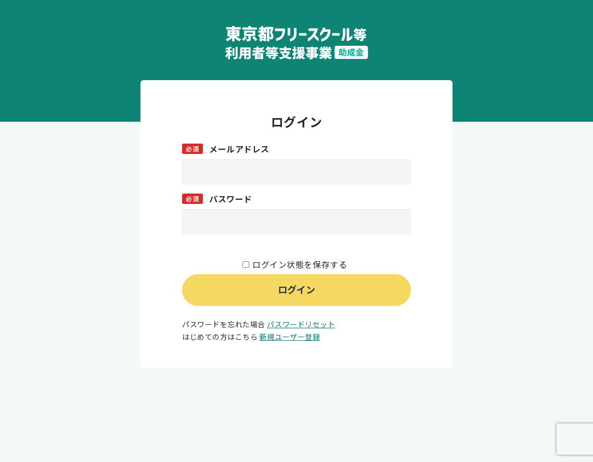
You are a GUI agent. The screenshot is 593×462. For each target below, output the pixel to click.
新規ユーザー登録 (290, 336)
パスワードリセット (301, 324)
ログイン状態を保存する (299, 264)
